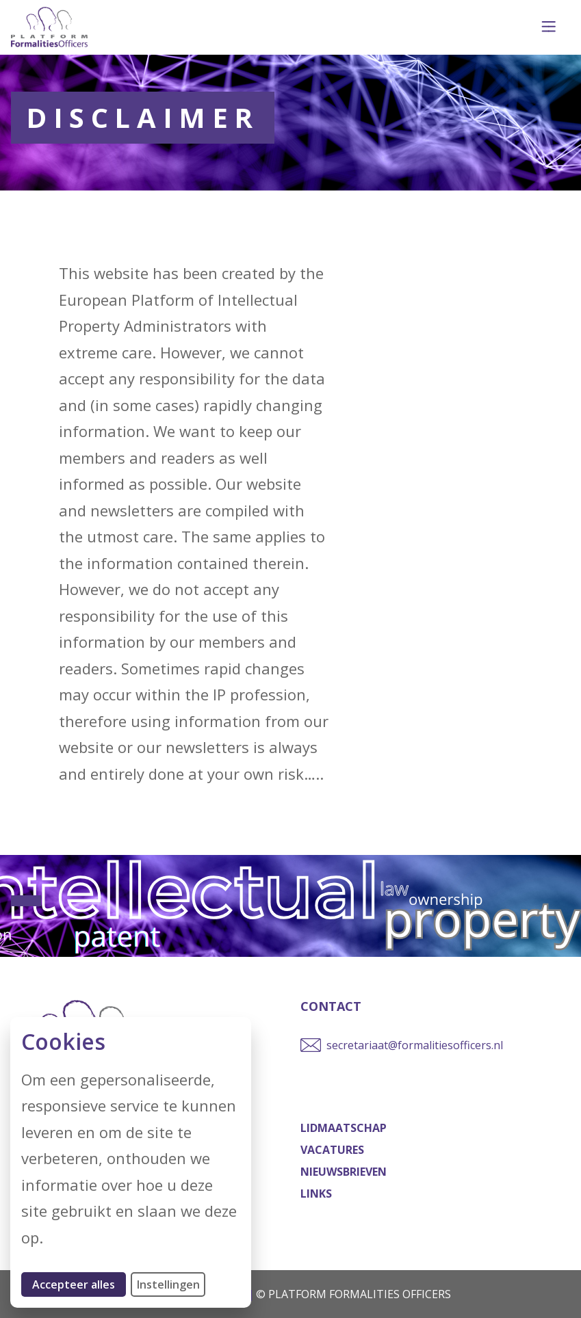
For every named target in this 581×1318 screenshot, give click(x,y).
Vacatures (332, 1149)
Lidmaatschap (343, 1127)
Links (316, 1193)
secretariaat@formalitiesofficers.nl (414, 1045)
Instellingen (168, 1284)
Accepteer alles (79, 1284)
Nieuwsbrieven (343, 1171)
